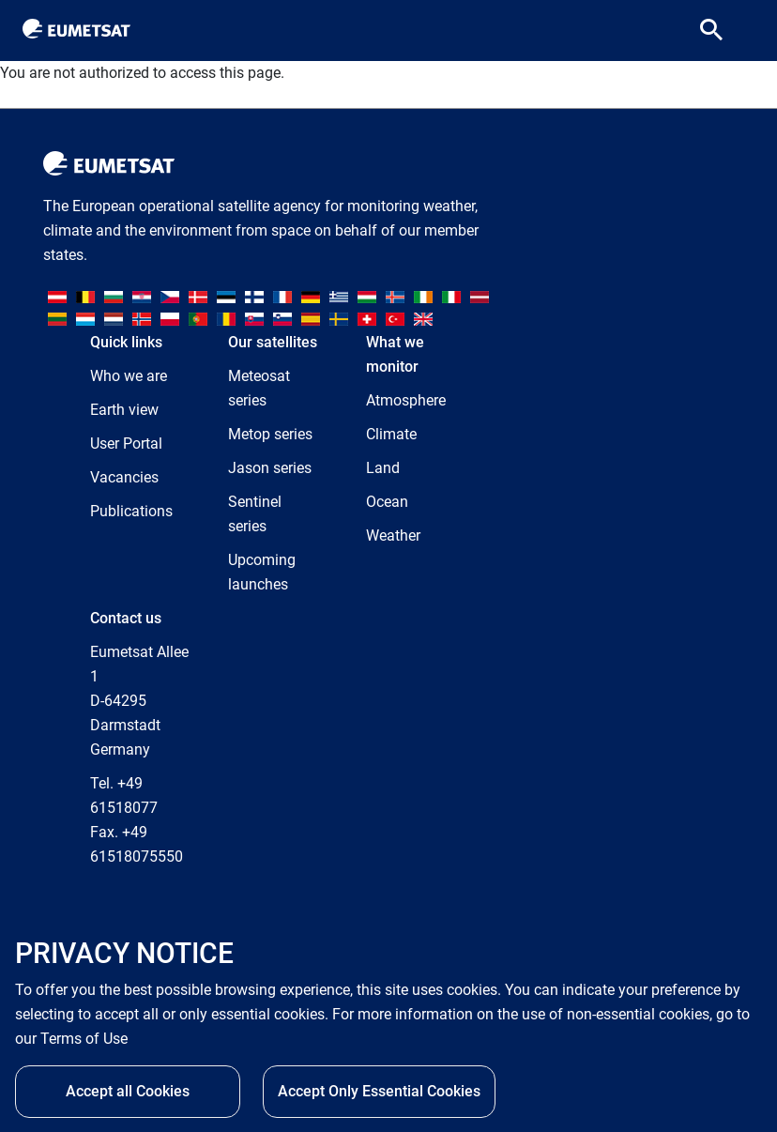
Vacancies (124, 477)
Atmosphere (406, 400)
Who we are (128, 376)
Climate (391, 434)
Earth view (124, 410)
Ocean (387, 502)
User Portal (126, 443)
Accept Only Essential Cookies (379, 1097)
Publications (131, 511)
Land (383, 468)
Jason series (270, 468)
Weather (393, 535)
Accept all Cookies (128, 1097)
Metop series (270, 434)
